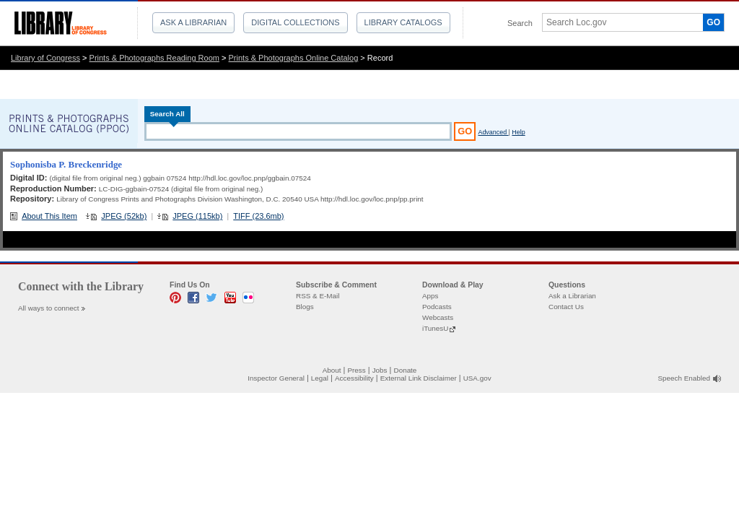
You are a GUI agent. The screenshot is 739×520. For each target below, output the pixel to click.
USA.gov (477, 378)
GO (713, 22)
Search (520, 23)
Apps (430, 296)
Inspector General (276, 378)
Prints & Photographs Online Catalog (294, 57)
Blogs (305, 307)
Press (356, 370)
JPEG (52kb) (124, 216)
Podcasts (437, 307)
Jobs (380, 370)
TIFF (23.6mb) (258, 216)
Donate (405, 370)
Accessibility (354, 378)
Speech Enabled (684, 378)
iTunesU (435, 328)
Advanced (493, 132)
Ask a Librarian (193, 22)
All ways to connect (48, 308)
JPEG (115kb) (197, 216)
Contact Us (566, 307)
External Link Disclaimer (418, 378)
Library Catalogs (403, 22)
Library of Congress (45, 57)
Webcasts (437, 317)
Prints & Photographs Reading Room (154, 57)
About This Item (49, 216)
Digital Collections (295, 22)
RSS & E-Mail (317, 296)
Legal (319, 378)
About (332, 370)
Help (518, 132)
